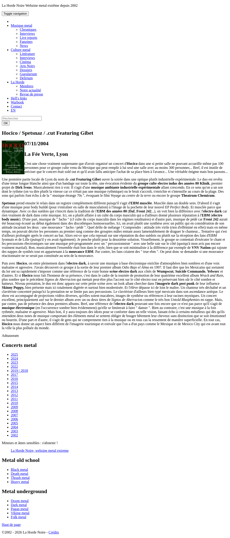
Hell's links (19, 98)
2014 (14, 387)
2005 (14, 423)
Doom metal (20, 501)
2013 (14, 391)
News (24, 46)
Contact (16, 106)
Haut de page (11, 525)
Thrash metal (20, 478)
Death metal (19, 474)
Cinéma (25, 62)
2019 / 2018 (19, 371)
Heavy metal (20, 482)
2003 (14, 431)
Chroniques (28, 29)
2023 (14, 362)
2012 (14, 395)
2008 (14, 411)
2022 (14, 366)
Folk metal (18, 517)
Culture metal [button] (21, 50)
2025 (14, 354)
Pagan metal (20, 509)
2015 (14, 383)
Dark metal (19, 505)
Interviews (27, 33)
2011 (14, 399)
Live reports (28, 38)
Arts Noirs (27, 66)
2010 (14, 403)
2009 (14, 407)
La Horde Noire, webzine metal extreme (40, 450)
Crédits (54, 532)
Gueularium (28, 74)
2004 (14, 427)
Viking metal (20, 513)
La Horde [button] (17, 82)
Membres (26, 86)
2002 (14, 435)
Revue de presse (31, 94)
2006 (14, 419)
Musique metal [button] (21, 25)
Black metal (19, 470)
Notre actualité (30, 90)
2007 (14, 415)
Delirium (26, 78)
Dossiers (26, 70)
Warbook (17, 102)
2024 (14, 358)
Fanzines (26, 42)
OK (6, 123)
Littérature (27, 54)
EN (13, 110)
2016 (14, 379)
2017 (14, 375)
